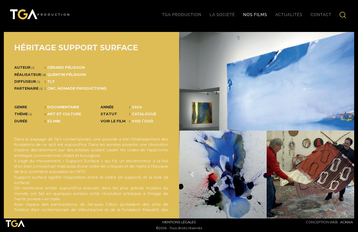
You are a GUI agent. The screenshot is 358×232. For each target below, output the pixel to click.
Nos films (255, 14)
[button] (192, 174)
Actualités (288, 14)
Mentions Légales (179, 222)
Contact (321, 14)
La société (222, 14)
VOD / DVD (142, 121)
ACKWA (346, 222)
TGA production (181, 14)
